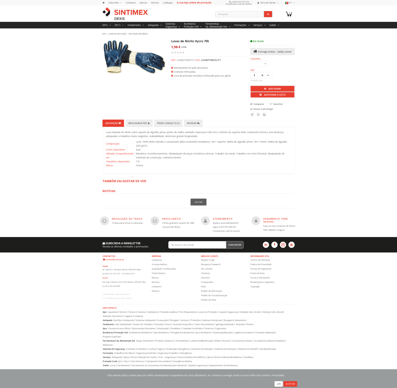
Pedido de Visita (208, 299)
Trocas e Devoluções (260, 277)
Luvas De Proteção (207, 312)
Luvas (113, 365)
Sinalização (163, 328)
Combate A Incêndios (192, 328)
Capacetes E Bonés (117, 312)
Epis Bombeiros (162, 332)
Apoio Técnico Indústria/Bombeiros (224, 357)
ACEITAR (290, 383)
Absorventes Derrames (143, 328)
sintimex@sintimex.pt (115, 259)
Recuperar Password (210, 264)
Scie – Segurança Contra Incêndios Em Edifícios (182, 357)
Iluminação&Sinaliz (223, 332)
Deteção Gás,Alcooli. (113, 316)
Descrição (113, 123)
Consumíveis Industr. (242, 341)
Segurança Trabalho (168, 353)
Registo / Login (208, 260)
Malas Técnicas (222, 341)
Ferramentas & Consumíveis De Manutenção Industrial (159, 365)
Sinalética (175, 328)
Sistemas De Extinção (225, 349)
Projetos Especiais (112, 337)
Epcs (105, 328)
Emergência (186, 353)
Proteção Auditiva (168, 312)
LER (279, 383)
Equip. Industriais (144, 341)
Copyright (255, 286)
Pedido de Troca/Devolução (214, 295)
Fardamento (108, 324)
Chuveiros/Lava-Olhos (119, 328)
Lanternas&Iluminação (202, 341)
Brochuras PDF (139, 123)
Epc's (127, 361)
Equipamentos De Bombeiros (223, 365)
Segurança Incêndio (146, 353)
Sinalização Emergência (177, 349)
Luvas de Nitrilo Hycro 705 (190, 41)
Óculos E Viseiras (137, 312)
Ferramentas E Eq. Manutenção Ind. (119, 341)
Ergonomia (221, 328)
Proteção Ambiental (265, 332)
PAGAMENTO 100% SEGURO (275, 220)
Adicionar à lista (272, 94)
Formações (108, 353)
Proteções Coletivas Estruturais (206, 320)
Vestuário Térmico (245, 324)
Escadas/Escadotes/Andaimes (270, 341)
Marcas (143, 2)
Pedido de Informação (211, 291)
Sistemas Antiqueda (146, 320)
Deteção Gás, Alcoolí (273, 312)
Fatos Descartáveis (204, 324)
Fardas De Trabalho (143, 324)
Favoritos (205, 277)
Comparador (207, 282)
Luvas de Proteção (117, 34)
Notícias (155, 291)
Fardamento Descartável (158, 361)
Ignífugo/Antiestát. (225, 324)
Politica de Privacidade (261, 264)
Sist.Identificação (267, 349)
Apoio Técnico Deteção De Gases (140, 357)
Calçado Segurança (228, 312)
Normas (155, 2)
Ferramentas (182, 341)
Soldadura (152, 312)
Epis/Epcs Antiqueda (123, 320)
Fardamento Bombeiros (140, 332)
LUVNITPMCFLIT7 (211, 60)
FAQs (203, 286)
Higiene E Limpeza (134, 316)
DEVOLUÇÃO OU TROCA (127, 218)
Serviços (184, 320)
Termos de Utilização (260, 260)
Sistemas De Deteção (202, 349)
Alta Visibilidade (123, 324)
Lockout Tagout (156, 349)
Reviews (193, 123)
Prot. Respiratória (187, 312)
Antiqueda (107, 320)
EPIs (104, 34)
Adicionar (272, 88)
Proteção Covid (110, 361)
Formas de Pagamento (261, 268)
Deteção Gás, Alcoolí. (250, 312)
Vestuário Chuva (162, 324)
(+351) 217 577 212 (240, 1)
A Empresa (157, 260)
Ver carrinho (207, 268)
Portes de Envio (257, 273)
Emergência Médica (182, 361)
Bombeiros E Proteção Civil (115, 332)
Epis (104, 312)
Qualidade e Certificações (164, 268)
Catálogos (168, 2)
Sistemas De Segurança (114, 349)
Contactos (131, 2)
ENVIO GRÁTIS (171, 218)
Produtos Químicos (164, 341)
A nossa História (159, 264)
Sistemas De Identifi (247, 349)
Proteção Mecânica (138, 34)
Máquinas (108, 345)
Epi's (120, 361)
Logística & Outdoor (244, 332)
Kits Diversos (137, 361)
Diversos (209, 328)
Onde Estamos (158, 273)
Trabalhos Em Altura (124, 353)
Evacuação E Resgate (168, 320)
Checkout (205, 273)
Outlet (106, 365)
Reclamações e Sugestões (262, 282)
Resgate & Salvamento (235, 320)
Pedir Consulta (168, 123)
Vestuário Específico (183, 324)
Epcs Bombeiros (204, 332)
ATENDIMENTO (223, 218)
